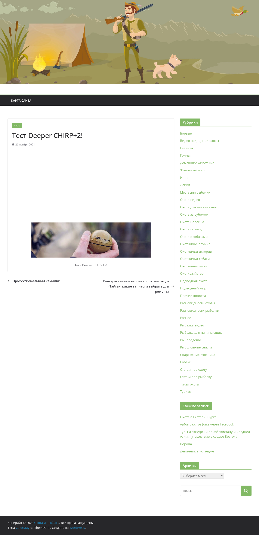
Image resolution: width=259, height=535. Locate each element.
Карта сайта (21, 100)
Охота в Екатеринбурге (198, 417)
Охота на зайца (192, 222)
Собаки (185, 362)
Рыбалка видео (192, 325)
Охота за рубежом (194, 214)
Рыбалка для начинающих (201, 332)
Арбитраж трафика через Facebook (207, 424)
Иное (17, 125)
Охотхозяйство (192, 273)
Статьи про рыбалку (196, 377)
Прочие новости (193, 295)
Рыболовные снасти (196, 347)
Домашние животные (197, 163)
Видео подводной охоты (199, 140)
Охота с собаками (194, 236)
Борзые (186, 133)
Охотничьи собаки (195, 258)
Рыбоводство (190, 340)
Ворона (186, 444)
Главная (186, 148)
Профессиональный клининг (34, 281)
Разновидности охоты (197, 303)
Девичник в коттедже (197, 451)
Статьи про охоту (193, 369)
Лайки (185, 185)
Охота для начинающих (199, 207)
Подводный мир (193, 288)
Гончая (185, 155)
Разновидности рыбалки (199, 310)
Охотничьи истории (196, 251)
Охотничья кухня (193, 266)
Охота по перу (191, 229)
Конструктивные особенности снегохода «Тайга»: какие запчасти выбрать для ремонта (138, 286)
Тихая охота (189, 384)
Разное (185, 318)
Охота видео (190, 199)
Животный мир (192, 170)
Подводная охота (193, 281)
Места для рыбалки (195, 192)
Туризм (185, 391)
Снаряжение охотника (197, 355)
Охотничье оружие (195, 244)
